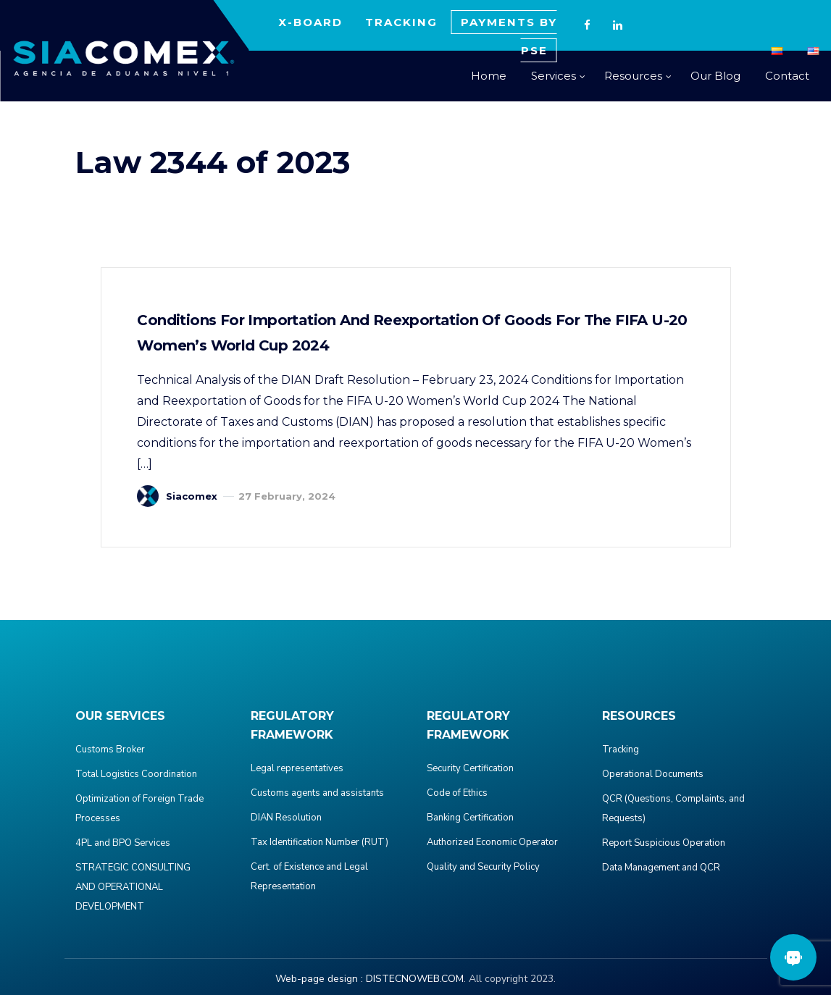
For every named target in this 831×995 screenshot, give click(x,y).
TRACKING (401, 22)
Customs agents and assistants (317, 792)
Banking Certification (470, 817)
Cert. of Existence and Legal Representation (309, 876)
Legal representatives (297, 768)
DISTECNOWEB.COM (415, 979)
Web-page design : (319, 979)
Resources (633, 76)
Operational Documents (652, 774)
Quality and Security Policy (483, 866)
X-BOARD (310, 22)
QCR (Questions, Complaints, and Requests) (673, 808)
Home (488, 76)
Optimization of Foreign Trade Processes (139, 808)
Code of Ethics (457, 792)
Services (553, 76)
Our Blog (715, 76)
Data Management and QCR (661, 867)
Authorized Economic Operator (492, 842)
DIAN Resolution (286, 817)
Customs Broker (110, 749)
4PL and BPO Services (122, 842)
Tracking (620, 749)
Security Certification (470, 768)
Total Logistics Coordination (136, 774)
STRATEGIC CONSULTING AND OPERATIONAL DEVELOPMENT (133, 887)
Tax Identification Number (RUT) (319, 842)
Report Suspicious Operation (663, 842)
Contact (787, 76)
